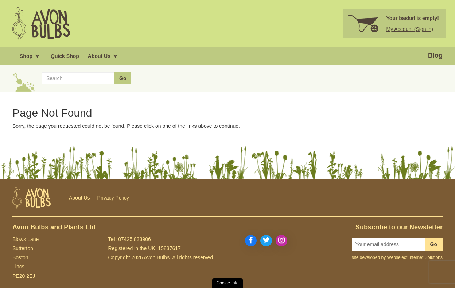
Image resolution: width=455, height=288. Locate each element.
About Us (79, 198)
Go (433, 244)
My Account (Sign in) (409, 29)
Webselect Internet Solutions (415, 257)
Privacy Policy (113, 198)
